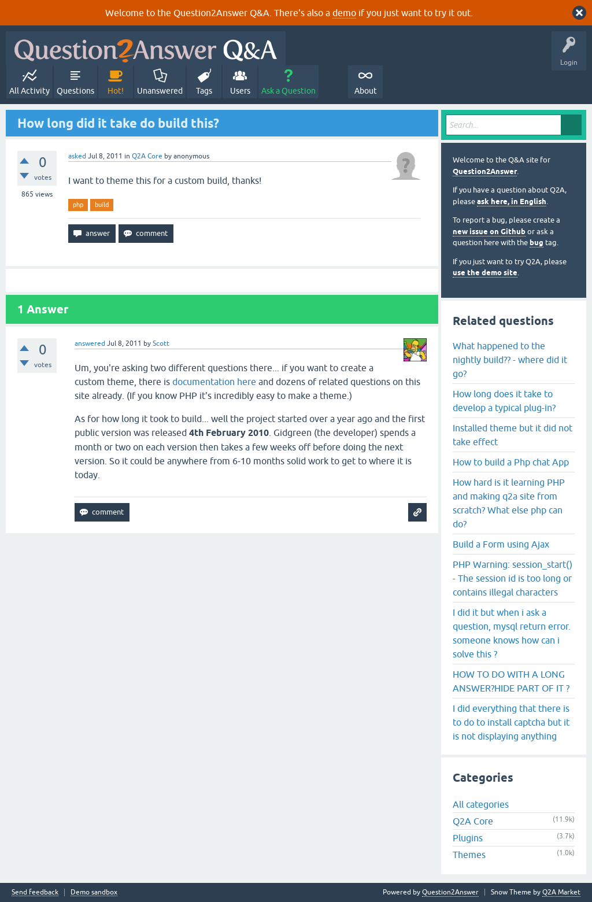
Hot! (116, 90)
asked (77, 156)
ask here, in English (511, 201)
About (365, 90)
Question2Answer (485, 171)
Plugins (468, 838)
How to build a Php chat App (511, 462)
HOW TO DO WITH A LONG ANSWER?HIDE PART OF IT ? (511, 681)
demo (344, 13)
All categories (481, 804)
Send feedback (35, 892)
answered (90, 343)
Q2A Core (147, 156)
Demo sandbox (94, 892)
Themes (469, 854)
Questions (75, 90)
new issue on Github (489, 231)
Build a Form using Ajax (501, 544)
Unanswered (160, 90)
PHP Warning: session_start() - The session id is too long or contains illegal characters (512, 578)
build (102, 204)
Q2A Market (561, 892)
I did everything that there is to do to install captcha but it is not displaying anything (511, 722)
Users (240, 90)
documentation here (214, 381)
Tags (204, 90)
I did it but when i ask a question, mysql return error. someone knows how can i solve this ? (512, 633)
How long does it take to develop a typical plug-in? (504, 401)
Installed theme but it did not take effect (512, 435)
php (78, 204)
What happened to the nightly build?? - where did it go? (510, 360)
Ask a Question (288, 90)
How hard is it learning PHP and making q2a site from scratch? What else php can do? (509, 503)
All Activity (29, 90)
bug (536, 242)
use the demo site (485, 272)
